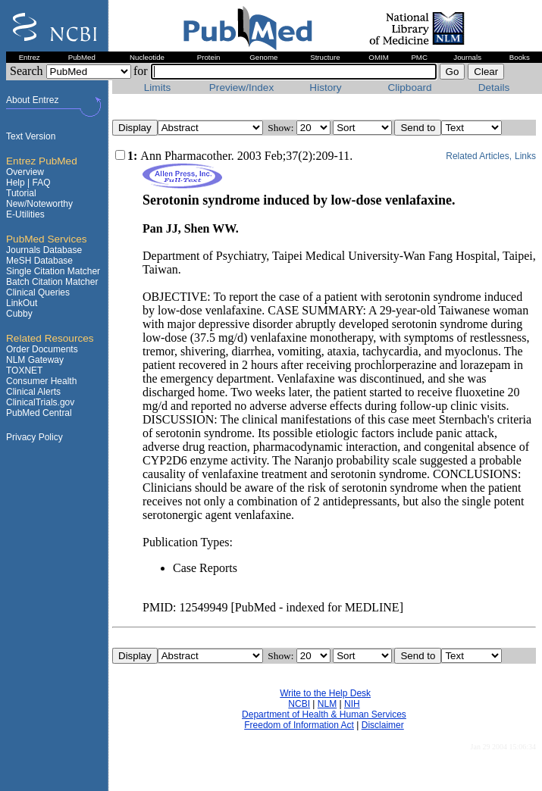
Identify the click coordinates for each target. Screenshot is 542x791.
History (325, 87)
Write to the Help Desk (325, 693)
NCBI (299, 704)
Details (494, 87)
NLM (327, 704)
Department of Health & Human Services (324, 714)
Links (525, 156)
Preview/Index (241, 87)
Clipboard (409, 87)
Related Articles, (479, 156)
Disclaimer (383, 725)
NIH (352, 704)
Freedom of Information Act (299, 725)
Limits (157, 87)
